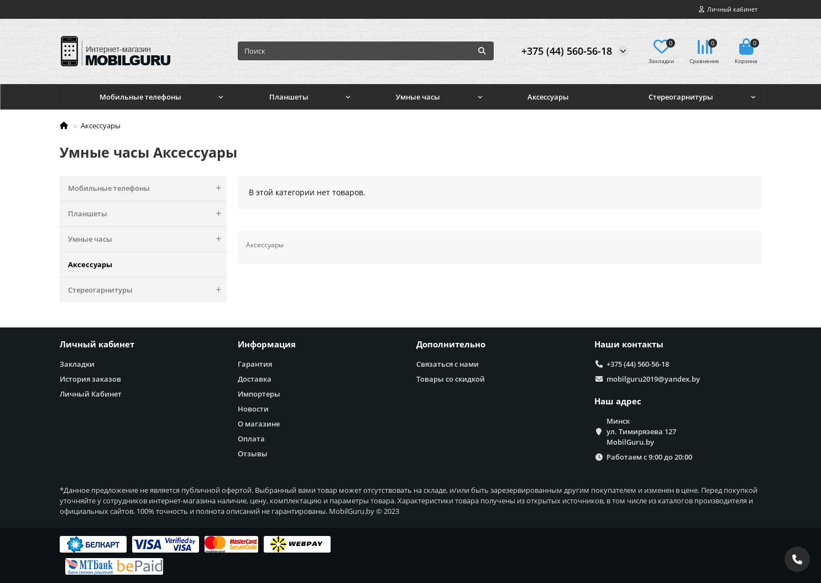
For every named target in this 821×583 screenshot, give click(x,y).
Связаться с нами (447, 364)
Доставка (254, 379)
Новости (253, 409)
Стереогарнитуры (681, 97)
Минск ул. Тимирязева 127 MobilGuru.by (641, 431)
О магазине (259, 424)
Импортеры (259, 394)
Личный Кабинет (91, 394)
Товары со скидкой (450, 379)
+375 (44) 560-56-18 (566, 51)
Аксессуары (548, 97)
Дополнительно (450, 344)
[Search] (366, 50)
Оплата (251, 439)
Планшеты (288, 97)
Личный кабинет (97, 344)
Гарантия (255, 364)
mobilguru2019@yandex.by (653, 379)
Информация (267, 344)
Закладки (77, 364)
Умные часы (418, 97)
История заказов (90, 379)
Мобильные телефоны (140, 97)
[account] (728, 9)
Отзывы (253, 454)
